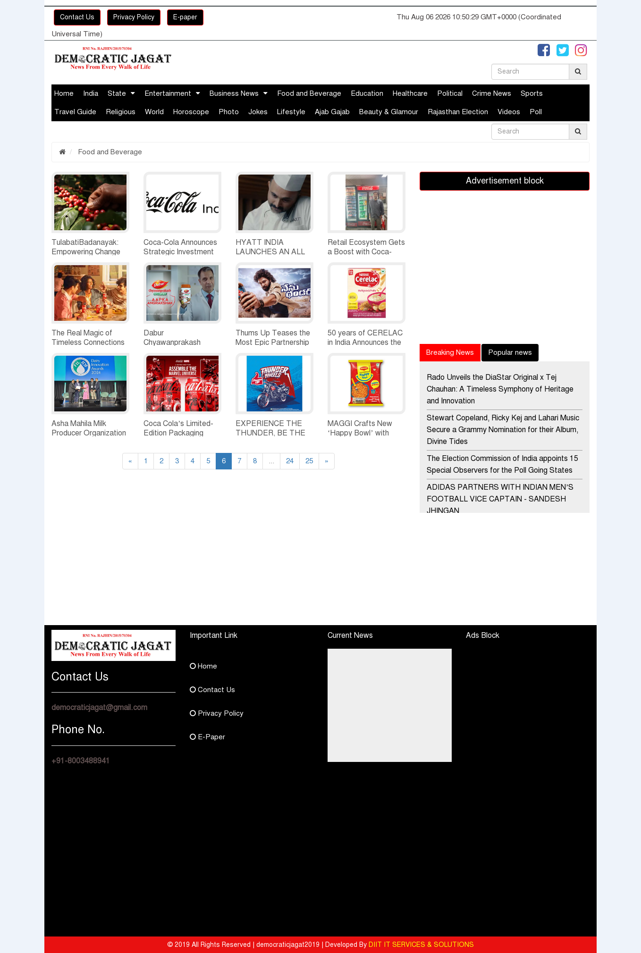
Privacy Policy (133, 17)
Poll (536, 112)
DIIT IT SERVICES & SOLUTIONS (421, 945)
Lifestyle (291, 112)
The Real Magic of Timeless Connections (88, 337)
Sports (532, 93)
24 (290, 461)
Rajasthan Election (458, 112)
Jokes (258, 112)
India (90, 93)
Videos (509, 112)
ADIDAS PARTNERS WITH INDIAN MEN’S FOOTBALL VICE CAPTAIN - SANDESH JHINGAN (500, 499)
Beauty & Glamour (388, 112)
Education (367, 93)
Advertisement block (505, 181)
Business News (234, 93)
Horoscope (191, 112)
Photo (229, 112)
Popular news (510, 352)
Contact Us (77, 17)
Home (64, 93)
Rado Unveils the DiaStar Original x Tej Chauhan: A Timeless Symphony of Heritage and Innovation (500, 389)
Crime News (491, 93)
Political (450, 93)
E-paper (185, 17)
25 (309, 461)
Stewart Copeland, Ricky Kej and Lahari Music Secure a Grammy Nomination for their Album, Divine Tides (503, 429)
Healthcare (410, 93)
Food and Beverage (309, 93)
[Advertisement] (136, 559)
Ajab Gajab (332, 112)
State (117, 93)
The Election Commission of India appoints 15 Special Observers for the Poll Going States (502, 464)
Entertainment (167, 93)
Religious (120, 112)
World (154, 112)
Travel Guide (75, 112)
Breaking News (450, 352)
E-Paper (207, 737)
